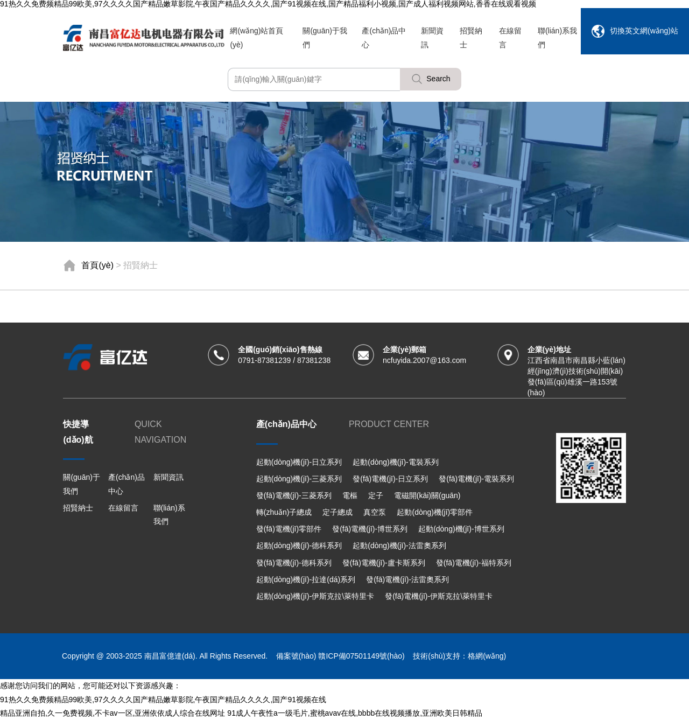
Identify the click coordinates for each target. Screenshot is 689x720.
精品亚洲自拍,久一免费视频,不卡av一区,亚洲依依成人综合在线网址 (112, 713)
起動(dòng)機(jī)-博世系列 (461, 529)
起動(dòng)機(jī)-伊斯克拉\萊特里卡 (315, 596)
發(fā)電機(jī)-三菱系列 (294, 495)
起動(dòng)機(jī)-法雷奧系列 (399, 545)
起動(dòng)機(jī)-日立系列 (299, 462)
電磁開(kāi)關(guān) (427, 495)
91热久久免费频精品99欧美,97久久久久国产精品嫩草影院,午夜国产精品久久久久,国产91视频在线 (163, 699)
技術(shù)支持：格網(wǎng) (459, 656)
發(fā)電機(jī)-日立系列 (390, 478)
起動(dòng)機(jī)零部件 (435, 512)
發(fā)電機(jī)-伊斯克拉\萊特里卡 (439, 596)
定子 (375, 495)
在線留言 (123, 508)
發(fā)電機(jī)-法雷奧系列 (407, 579)
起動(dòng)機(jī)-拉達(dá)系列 (305, 579)
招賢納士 (78, 508)
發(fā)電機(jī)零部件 (288, 529)
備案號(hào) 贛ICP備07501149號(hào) (340, 656)
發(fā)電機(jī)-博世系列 (369, 529)
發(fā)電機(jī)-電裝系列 (476, 478)
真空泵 (374, 512)
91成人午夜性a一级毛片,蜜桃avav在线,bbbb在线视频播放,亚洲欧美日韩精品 (354, 713)
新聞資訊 (168, 477)
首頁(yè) (97, 265)
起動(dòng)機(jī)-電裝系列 (395, 462)
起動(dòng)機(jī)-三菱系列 (299, 478)
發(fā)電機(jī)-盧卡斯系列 (383, 562)
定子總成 (337, 512)
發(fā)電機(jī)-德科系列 (294, 562)
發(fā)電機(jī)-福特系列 (473, 562)
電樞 (349, 495)
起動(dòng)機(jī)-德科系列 (299, 545)
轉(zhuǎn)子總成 (284, 512)
